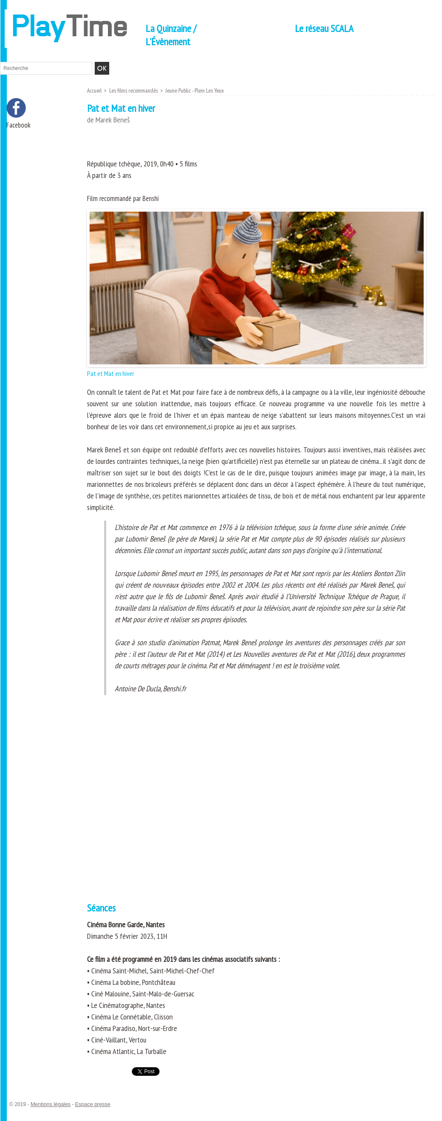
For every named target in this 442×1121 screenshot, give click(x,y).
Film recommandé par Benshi (125, 198)
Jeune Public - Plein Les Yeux (200, 90)
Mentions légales (50, 1104)
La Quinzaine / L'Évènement (170, 35)
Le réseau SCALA (324, 28)
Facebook (19, 125)
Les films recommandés (135, 90)
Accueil (95, 90)
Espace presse (90, 1104)
